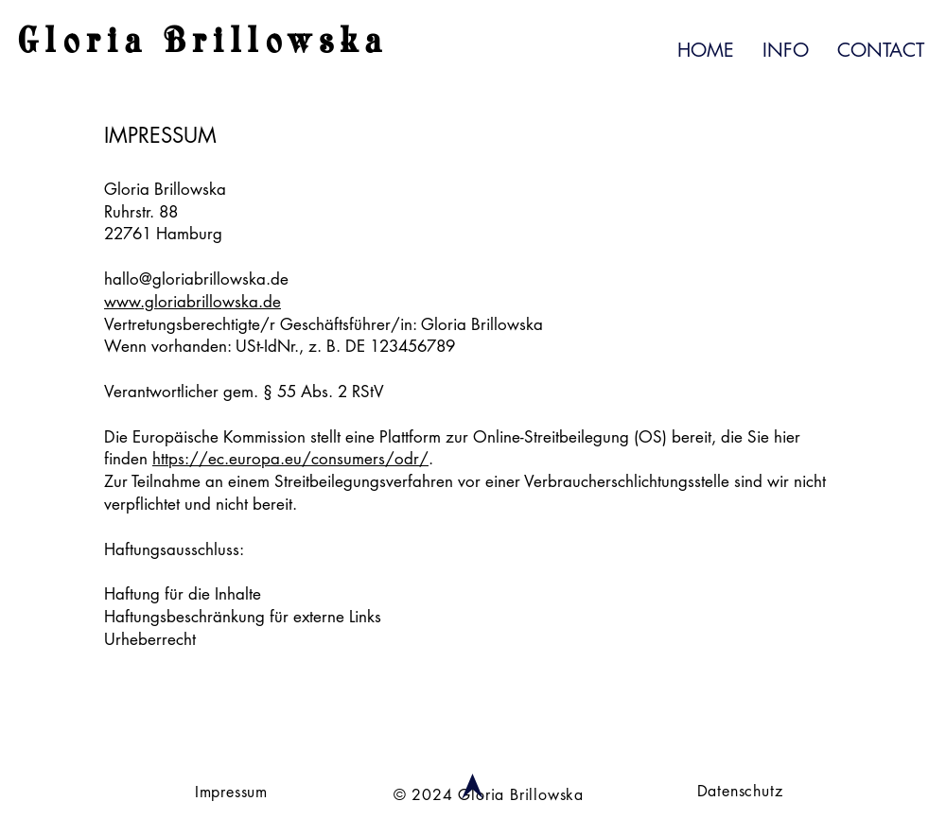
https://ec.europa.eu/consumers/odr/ (290, 458)
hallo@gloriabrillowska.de (196, 279)
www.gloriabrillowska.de (192, 301)
